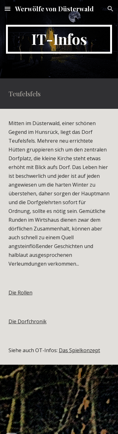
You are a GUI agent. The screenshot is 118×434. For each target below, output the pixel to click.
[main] (59, 39)
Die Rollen (20, 292)
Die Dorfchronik (27, 321)
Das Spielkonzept (79, 350)
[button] (7, 8)
